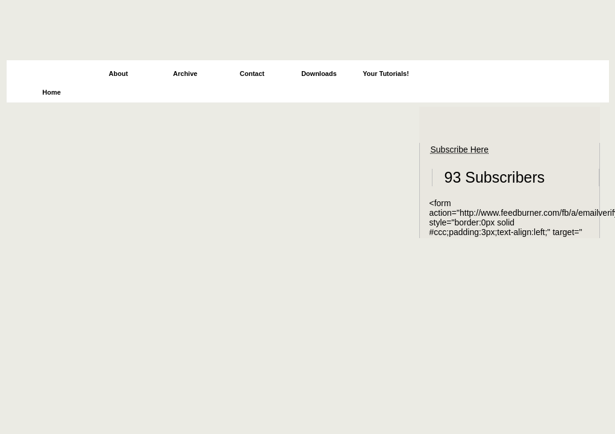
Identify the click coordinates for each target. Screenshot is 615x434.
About (118, 73)
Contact (252, 73)
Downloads (319, 73)
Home (51, 92)
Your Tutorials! (386, 73)
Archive (185, 73)
